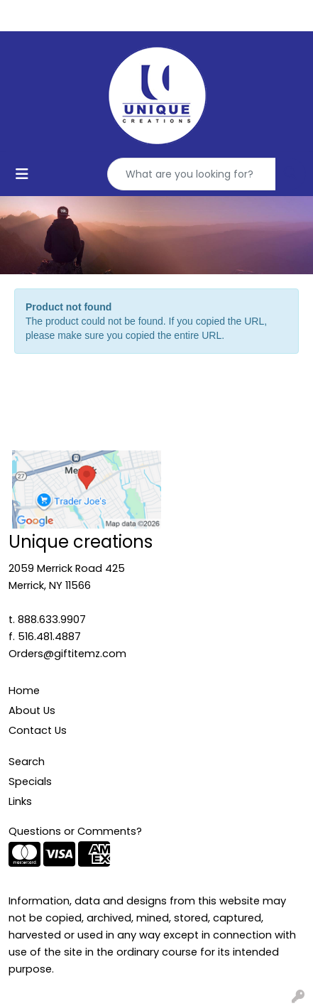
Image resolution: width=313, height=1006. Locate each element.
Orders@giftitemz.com (67, 654)
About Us (32, 710)
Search (27, 761)
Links (20, 801)
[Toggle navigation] (22, 174)
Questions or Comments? (75, 831)
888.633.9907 (52, 619)
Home (24, 690)
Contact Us (38, 730)
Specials (30, 781)
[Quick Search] (191, 174)
